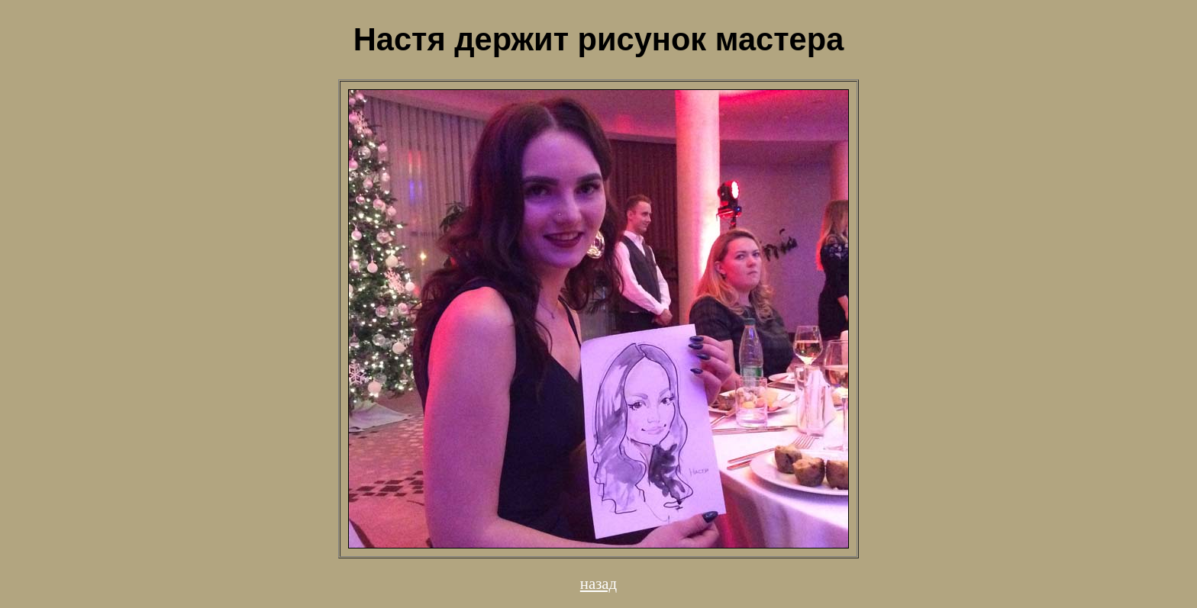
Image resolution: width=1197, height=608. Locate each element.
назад (598, 583)
